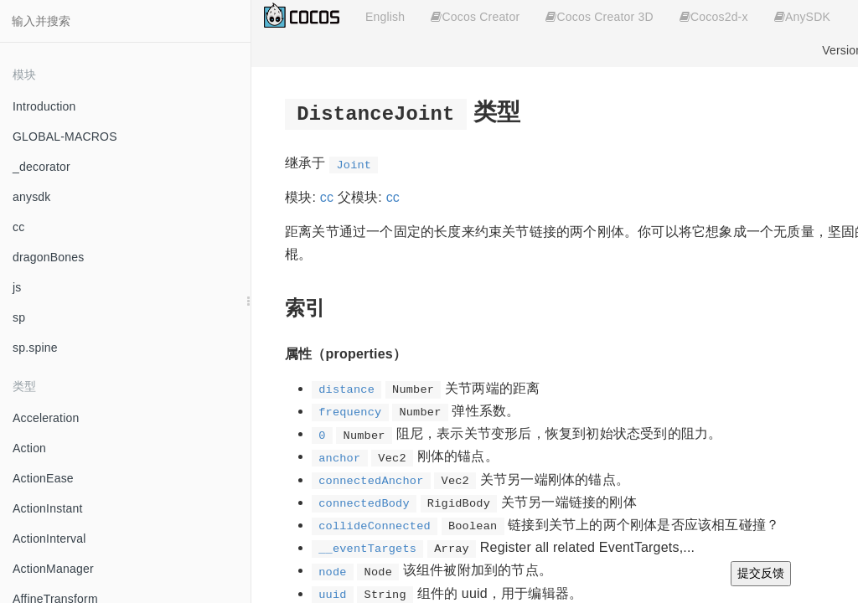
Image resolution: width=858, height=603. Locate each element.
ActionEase (43, 478)
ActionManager (53, 568)
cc (18, 227)
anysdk (32, 197)
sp (19, 317)
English (385, 16)
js (17, 287)
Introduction (44, 106)
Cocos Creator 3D (599, 16)
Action (29, 448)
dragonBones (49, 257)
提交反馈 (760, 573)
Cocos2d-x (714, 16)
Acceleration (46, 418)
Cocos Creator (475, 16)
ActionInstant (48, 508)
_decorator (41, 166)
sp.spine (35, 347)
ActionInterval (49, 538)
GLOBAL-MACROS (65, 136)
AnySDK (802, 16)
